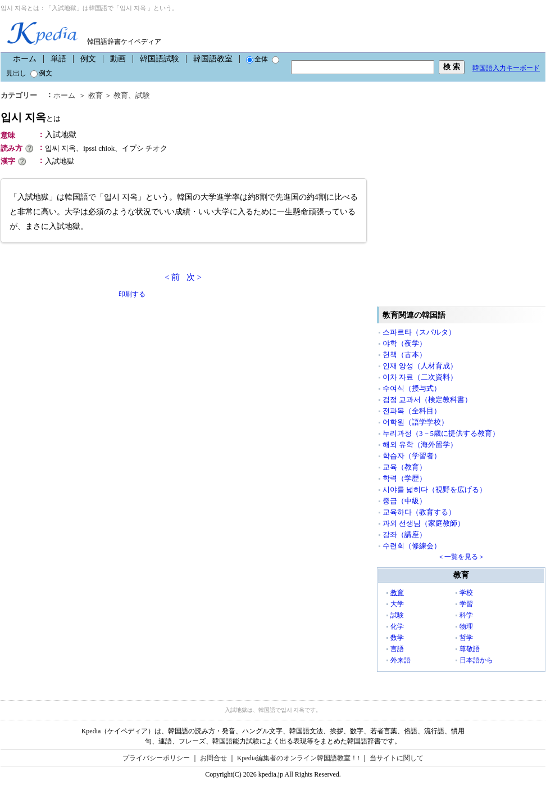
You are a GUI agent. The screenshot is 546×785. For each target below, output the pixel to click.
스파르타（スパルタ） (419, 332)
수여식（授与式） (412, 388)
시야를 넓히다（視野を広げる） (434, 489)
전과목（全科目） (412, 411)
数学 (397, 638)
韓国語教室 (213, 59)
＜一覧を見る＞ (461, 557)
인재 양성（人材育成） (420, 366)
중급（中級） (404, 501)
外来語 (400, 660)
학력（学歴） (404, 478)
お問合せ (213, 758)
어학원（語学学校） (415, 422)
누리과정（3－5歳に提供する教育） (441, 433)
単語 (58, 59)
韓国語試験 (159, 59)
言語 (397, 649)
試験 (397, 615)
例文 (88, 59)
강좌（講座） (404, 534)
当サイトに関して (397, 758)
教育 (397, 593)
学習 (466, 604)
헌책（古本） (404, 354)
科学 (466, 615)
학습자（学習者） (412, 456)
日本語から (476, 660)
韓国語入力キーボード (506, 68)
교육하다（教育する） (419, 512)
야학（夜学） (404, 343)
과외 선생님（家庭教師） (424, 523)
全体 (257, 59)
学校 (466, 593)
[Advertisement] (106, 413)
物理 (466, 626)
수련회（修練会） (412, 546)
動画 (118, 59)
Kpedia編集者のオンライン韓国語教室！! (298, 758)
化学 (397, 626)
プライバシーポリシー (156, 758)
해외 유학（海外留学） (420, 444)
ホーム (25, 59)
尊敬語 (469, 649)
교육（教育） (404, 467)
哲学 (466, 638)
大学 (397, 604)
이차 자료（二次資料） (420, 377)
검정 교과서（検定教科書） (427, 399)
